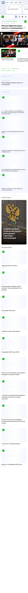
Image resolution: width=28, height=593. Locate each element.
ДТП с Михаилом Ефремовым (9, 21)
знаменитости (15, 68)
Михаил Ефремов (6, 70)
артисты (3, 68)
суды (13, 70)
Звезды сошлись (14, 30)
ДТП (9, 68)
